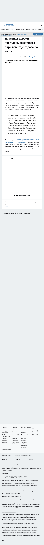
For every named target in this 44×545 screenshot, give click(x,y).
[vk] (7, 158)
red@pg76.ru (21, 477)
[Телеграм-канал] (33, 434)
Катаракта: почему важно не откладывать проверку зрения (22, 204)
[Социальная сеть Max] (37, 434)
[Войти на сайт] (41, 24)
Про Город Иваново (26, 427)
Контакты (4, 459)
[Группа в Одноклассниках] (37, 431)
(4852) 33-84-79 (13, 477)
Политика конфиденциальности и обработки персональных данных (18, 523)
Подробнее (11, 520)
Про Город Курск (16, 431)
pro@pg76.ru (24, 476)
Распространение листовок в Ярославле (11, 496)
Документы (4, 442)
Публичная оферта (6, 449)
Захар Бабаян (34, 57)
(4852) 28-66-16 (16, 476)
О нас (30, 455)
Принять (38, 34)
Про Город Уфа (24, 434)
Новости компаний (6, 455)
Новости (18, 459)
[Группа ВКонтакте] (33, 431)
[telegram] (12, 158)
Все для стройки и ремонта (23, 29)
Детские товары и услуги (7, 29)
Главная (31, 459)
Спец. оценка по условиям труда (9, 512)
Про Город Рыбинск (16, 434)
